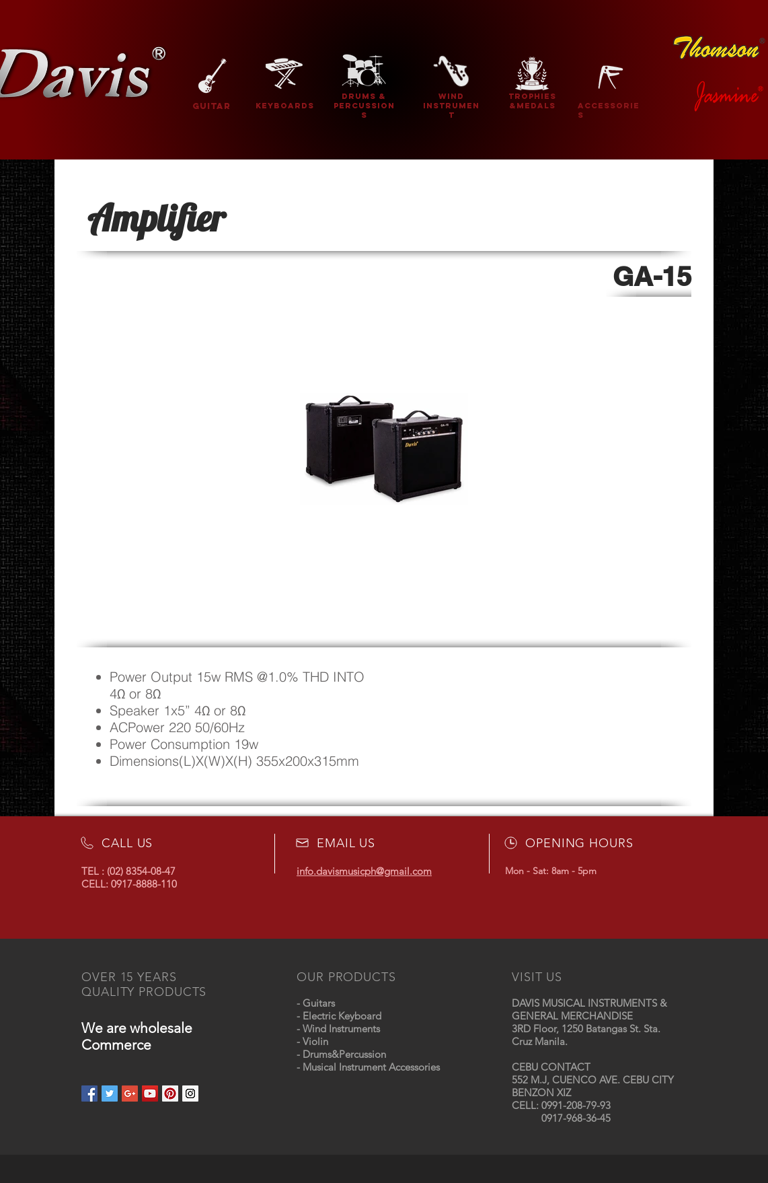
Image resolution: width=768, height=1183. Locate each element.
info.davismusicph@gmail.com (364, 871)
